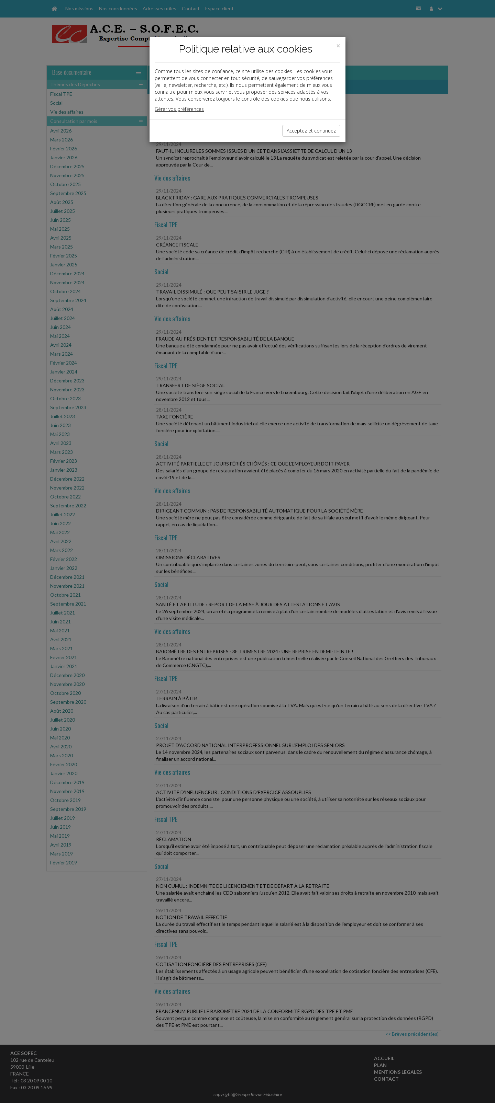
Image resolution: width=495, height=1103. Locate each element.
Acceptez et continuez (311, 130)
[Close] (338, 45)
